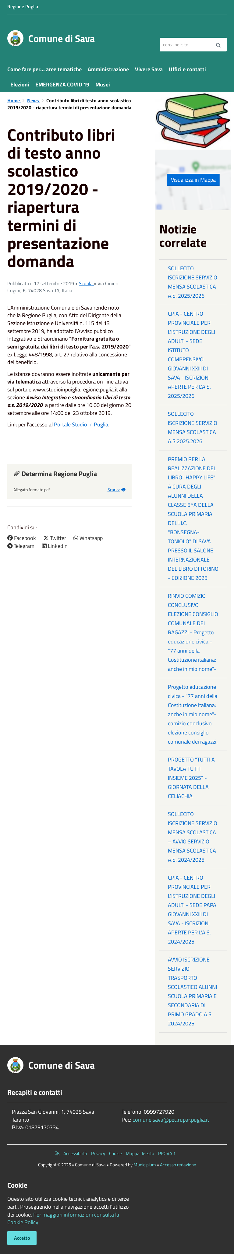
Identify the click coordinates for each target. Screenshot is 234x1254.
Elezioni (19, 84)
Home (14, 100)
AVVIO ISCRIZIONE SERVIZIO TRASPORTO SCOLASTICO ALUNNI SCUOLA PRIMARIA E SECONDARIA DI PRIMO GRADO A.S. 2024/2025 (192, 991)
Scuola (86, 283)
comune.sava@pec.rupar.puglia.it (171, 1120)
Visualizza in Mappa (193, 180)
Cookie (115, 1153)
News (33, 100)
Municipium (144, 1164)
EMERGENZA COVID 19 (62, 84)
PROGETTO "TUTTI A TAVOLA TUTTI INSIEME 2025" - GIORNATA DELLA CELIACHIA (191, 777)
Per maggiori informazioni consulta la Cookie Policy (63, 1218)
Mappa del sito (140, 1153)
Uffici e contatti (187, 69)
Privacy (98, 1153)
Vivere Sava (149, 69)
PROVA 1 (167, 1153)
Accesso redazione (178, 1164)
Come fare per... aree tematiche (44, 69)
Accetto (22, 1238)
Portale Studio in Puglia (81, 424)
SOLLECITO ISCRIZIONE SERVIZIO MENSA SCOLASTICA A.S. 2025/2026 (192, 282)
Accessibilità (75, 1153)
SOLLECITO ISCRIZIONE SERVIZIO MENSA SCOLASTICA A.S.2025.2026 (192, 427)
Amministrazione (108, 69)
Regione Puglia (22, 6)
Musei (102, 84)
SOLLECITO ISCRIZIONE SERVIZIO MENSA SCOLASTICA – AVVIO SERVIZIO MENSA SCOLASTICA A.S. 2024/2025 (192, 837)
